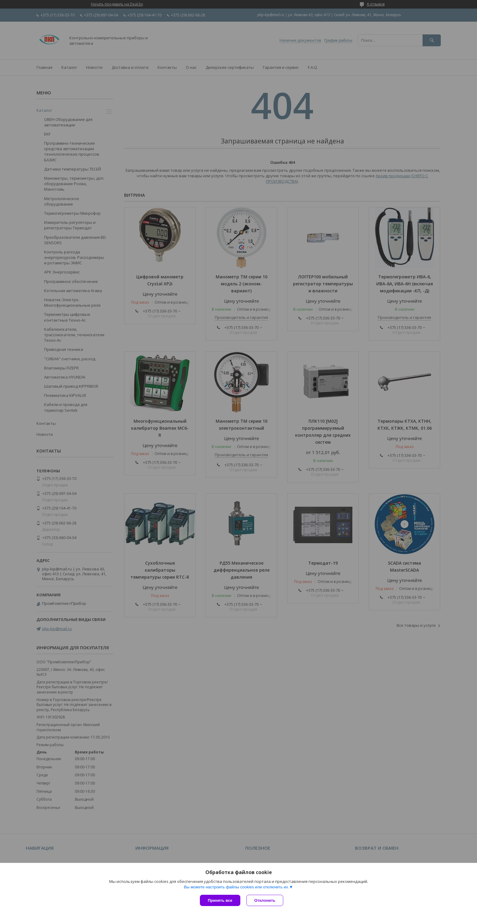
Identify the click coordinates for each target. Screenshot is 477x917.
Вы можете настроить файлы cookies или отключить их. (236, 887)
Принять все (220, 900)
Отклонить (264, 900)
